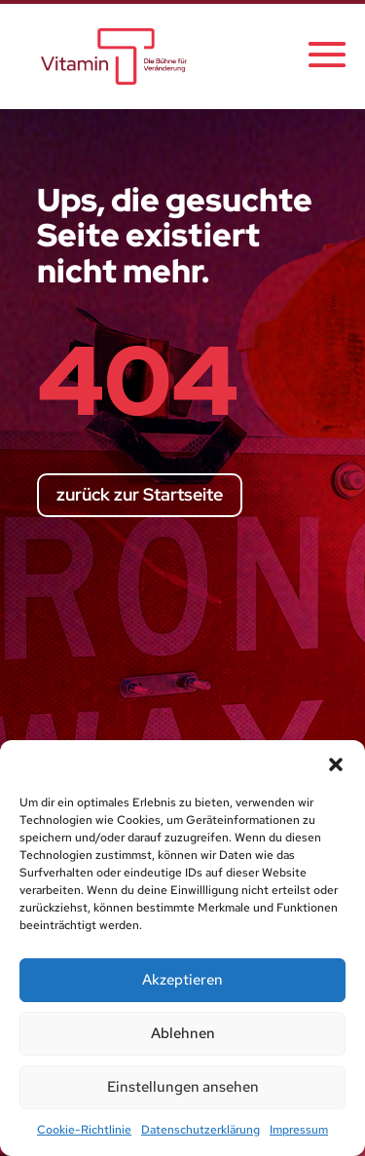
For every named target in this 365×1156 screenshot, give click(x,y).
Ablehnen (183, 1033)
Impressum (299, 1129)
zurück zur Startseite (139, 494)
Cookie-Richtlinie (84, 1129)
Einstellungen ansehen (183, 1087)
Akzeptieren (182, 979)
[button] (336, 764)
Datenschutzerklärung (200, 1129)
